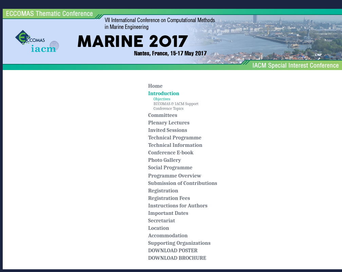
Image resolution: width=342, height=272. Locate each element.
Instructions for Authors (178, 206)
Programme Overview (174, 176)
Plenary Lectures (169, 123)
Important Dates (168, 213)
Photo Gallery (164, 160)
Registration (163, 191)
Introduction (163, 93)
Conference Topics (166, 108)
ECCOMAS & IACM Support (173, 103)
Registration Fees (169, 198)
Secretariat (161, 221)
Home (155, 86)
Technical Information (175, 145)
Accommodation (168, 236)
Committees (162, 115)
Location (158, 228)
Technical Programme (175, 138)
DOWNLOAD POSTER (172, 251)
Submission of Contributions (182, 183)
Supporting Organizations (179, 243)
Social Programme (170, 168)
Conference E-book (171, 153)
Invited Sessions (167, 130)
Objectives (159, 99)
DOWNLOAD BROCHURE (177, 258)
